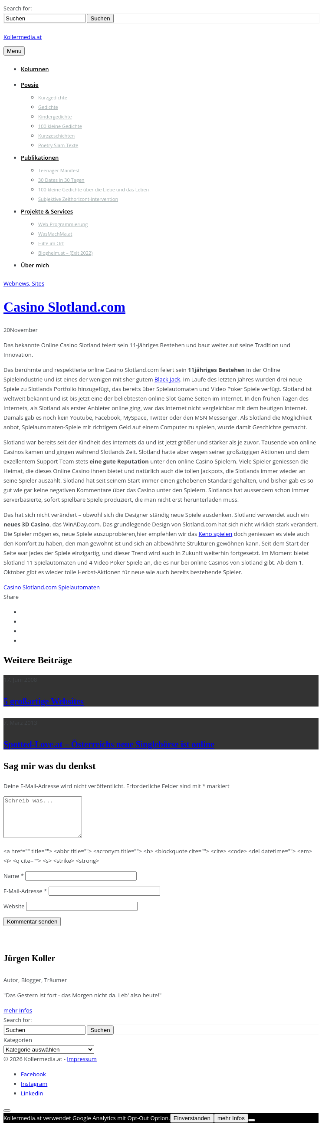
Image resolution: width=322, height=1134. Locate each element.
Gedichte (48, 107)
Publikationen (40, 157)
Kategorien (17, 1048)
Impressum (82, 1067)
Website (14, 914)
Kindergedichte (55, 116)
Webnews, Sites (23, 283)
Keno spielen (216, 534)
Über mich (35, 265)
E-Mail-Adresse (25, 899)
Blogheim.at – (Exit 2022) (65, 253)
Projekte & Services (47, 211)
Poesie (30, 85)
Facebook (33, 1082)
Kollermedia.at (22, 37)
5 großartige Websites (43, 701)
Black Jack (167, 379)
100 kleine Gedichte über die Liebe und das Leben (93, 189)
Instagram (34, 1091)
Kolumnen (35, 69)
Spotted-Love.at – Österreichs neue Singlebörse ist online (108, 744)
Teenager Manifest (58, 170)
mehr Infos (17, 1018)
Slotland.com (40, 587)
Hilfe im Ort (51, 243)
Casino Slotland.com (64, 307)
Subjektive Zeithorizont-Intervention (78, 199)
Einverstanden (192, 1126)
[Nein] (251, 1128)
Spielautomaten (79, 587)
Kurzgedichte (52, 97)
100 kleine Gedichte (60, 126)
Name (13, 883)
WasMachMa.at (55, 233)
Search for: (17, 8)
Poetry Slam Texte (58, 145)
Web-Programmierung (63, 224)
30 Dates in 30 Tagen (61, 180)
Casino (12, 587)
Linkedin (32, 1101)
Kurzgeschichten (56, 135)
